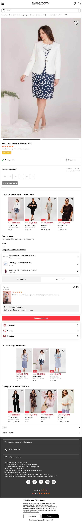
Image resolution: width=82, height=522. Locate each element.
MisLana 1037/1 (46, 225)
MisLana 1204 (54, 376)
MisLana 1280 (62, 225)
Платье (43, 227)
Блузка (60, 227)
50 (16, 176)
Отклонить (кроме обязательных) (41, 520)
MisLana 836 (29, 417)
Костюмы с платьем (55, 15)
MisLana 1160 (21, 376)
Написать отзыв (41, 318)
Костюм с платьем (14, 227)
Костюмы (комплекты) (38, 15)
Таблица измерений (73, 171)
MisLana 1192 (46, 417)
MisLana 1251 (13, 417)
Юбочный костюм (30, 227)
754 (65, 15)
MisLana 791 (62, 417)
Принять (50, 516)
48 (10, 176)
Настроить (32, 516)
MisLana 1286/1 (30, 225)
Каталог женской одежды (18, 15)
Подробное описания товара (14, 250)
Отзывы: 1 (21, 279)
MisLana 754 (12, 225)
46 (5, 176)
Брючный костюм (13, 419)
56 (32, 176)
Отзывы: (41, 490)
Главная (4, 15)
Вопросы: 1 (60, 279)
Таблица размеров (73, 168)
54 (27, 176)
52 (21, 176)
